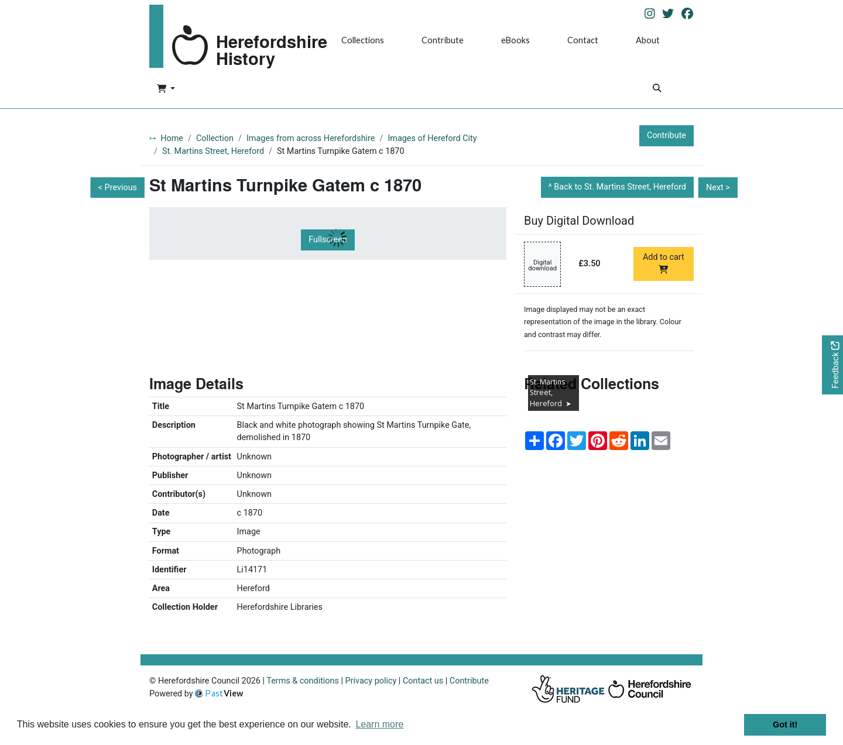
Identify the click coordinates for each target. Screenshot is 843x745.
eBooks (515, 40)
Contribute (443, 40)
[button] (166, 89)
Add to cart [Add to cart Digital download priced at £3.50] (663, 262)
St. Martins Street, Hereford (213, 151)
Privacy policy (371, 681)
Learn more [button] (379, 724)
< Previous (117, 188)
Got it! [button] (785, 724)
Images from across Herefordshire (310, 138)
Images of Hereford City (432, 138)
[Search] (657, 89)
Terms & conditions (302, 681)
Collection (215, 138)
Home (171, 138)
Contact (582, 40)
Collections (362, 40)
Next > (718, 188)
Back (620, 187)
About (648, 40)
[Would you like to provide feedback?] (832, 364)
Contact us (423, 681)
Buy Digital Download (579, 221)
